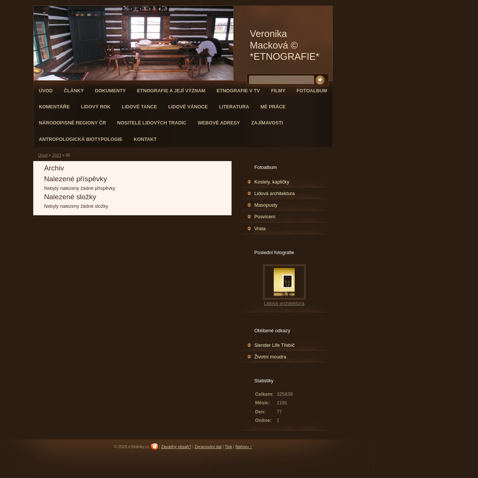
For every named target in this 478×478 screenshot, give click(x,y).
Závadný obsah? (176, 446)
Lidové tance (139, 107)
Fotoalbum (312, 90)
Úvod (46, 90)
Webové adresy (219, 123)
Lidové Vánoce (188, 107)
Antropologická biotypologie (80, 139)
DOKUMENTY (110, 90)
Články (74, 90)
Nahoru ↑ (243, 446)
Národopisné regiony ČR (72, 123)
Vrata (260, 228)
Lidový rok (96, 107)
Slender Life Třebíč (274, 345)
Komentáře (54, 107)
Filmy (278, 90)
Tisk (228, 446)
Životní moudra (270, 357)
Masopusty (265, 205)
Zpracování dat (208, 446)
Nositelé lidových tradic (152, 123)
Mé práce (273, 107)
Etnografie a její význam (171, 90)
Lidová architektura (274, 193)
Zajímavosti (267, 123)
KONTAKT (145, 139)
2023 (56, 155)
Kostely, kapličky (271, 182)
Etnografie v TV (238, 90)
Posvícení (264, 216)
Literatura (234, 107)
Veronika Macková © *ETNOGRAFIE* (284, 45)
